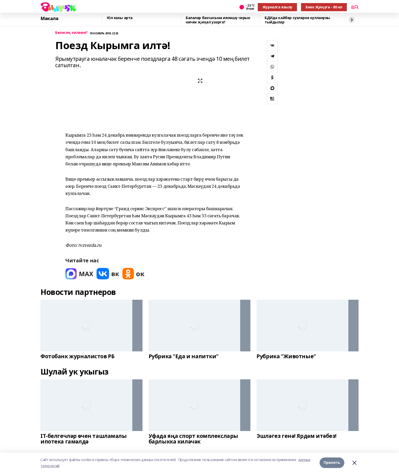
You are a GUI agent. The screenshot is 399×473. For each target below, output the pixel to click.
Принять (332, 462)
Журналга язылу (277, 7)
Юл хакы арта (120, 18)
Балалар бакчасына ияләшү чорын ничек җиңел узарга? (218, 20)
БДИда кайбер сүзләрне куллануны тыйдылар (297, 20)
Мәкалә (49, 18)
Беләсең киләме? (71, 33)
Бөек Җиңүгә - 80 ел (324, 7)
